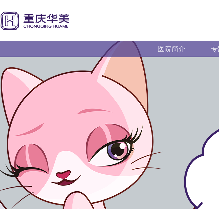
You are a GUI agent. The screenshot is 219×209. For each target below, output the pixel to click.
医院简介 (171, 49)
